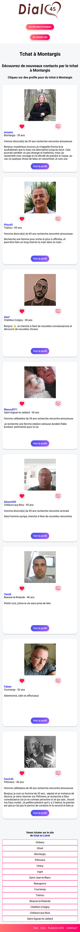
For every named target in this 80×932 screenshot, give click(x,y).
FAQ (36, 928)
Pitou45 (8, 224)
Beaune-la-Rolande (40, 901)
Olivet (40, 848)
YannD (7, 594)
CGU (43, 928)
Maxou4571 (10, 409)
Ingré (40, 871)
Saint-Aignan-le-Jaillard (40, 918)
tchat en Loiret (41, 835)
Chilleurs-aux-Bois (40, 912)
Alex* (7, 317)
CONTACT (72, 928)
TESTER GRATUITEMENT (40, 27)
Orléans (40, 842)
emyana (8, 132)
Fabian (8, 686)
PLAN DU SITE (56, 928)
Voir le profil (40, 166)
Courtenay (40, 889)
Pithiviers (40, 860)
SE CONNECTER (40, 37)
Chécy (40, 865)
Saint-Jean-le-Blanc (40, 877)
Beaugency (40, 883)
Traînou (40, 895)
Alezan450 (10, 501)
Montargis (40, 854)
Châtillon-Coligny (40, 907)
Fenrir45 (8, 779)
